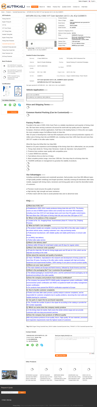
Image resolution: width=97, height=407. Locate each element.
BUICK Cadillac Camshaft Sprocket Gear (59, 326)
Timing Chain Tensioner (8, 40)
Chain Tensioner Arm (7, 53)
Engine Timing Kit (6, 22)
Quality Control (66, 7)
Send (21, 392)
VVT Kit (4, 25)
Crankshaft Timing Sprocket (9, 47)
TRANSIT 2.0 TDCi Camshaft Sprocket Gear (81, 326)
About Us (42, 7)
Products (34, 7)
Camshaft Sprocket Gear (19, 12)
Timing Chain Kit (6, 18)
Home (28, 7)
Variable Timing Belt (7, 34)
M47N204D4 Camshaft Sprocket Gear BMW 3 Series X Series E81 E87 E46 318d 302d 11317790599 (31, 378)
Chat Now (84, 6)
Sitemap (8, 400)
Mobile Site (4, 402)
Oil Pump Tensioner (7, 56)
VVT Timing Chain (6, 31)
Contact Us (76, 7)
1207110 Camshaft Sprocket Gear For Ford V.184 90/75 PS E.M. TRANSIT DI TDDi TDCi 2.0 (46, 378)
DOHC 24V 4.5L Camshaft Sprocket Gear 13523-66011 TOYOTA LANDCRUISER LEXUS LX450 (89, 379)
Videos (49, 7)
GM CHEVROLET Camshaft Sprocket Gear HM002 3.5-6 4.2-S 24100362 (14, 72)
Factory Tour (56, 7)
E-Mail (4, 400)
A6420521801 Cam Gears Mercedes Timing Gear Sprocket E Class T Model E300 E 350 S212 (74, 378)
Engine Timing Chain (7, 37)
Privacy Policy (16, 405)
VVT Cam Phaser (6, 28)
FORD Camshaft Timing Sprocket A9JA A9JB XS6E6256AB (13, 77)
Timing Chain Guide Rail (8, 50)
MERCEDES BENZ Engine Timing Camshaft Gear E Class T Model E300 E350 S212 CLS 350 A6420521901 (60, 379)
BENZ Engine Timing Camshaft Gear (38, 326)
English (93, 1)
